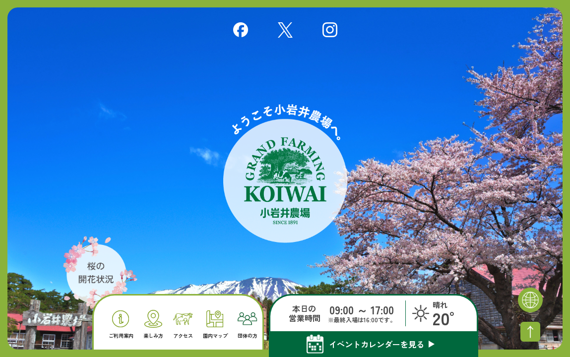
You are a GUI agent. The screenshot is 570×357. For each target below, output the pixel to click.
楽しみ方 (153, 324)
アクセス (183, 326)
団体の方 (247, 325)
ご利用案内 (121, 324)
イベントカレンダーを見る (376, 344)
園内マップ (215, 324)
